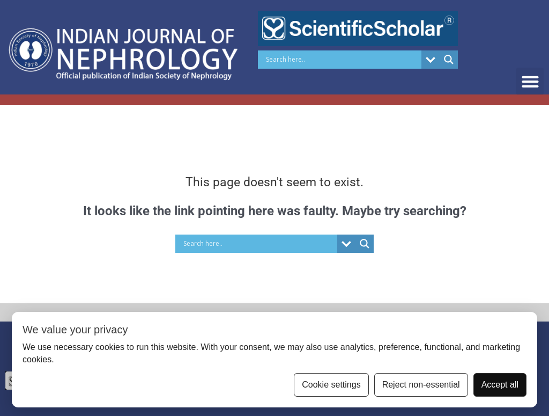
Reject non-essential (421, 384)
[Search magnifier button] (449, 59)
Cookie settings (331, 384)
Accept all (499, 384)
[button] (530, 81)
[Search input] (342, 59)
